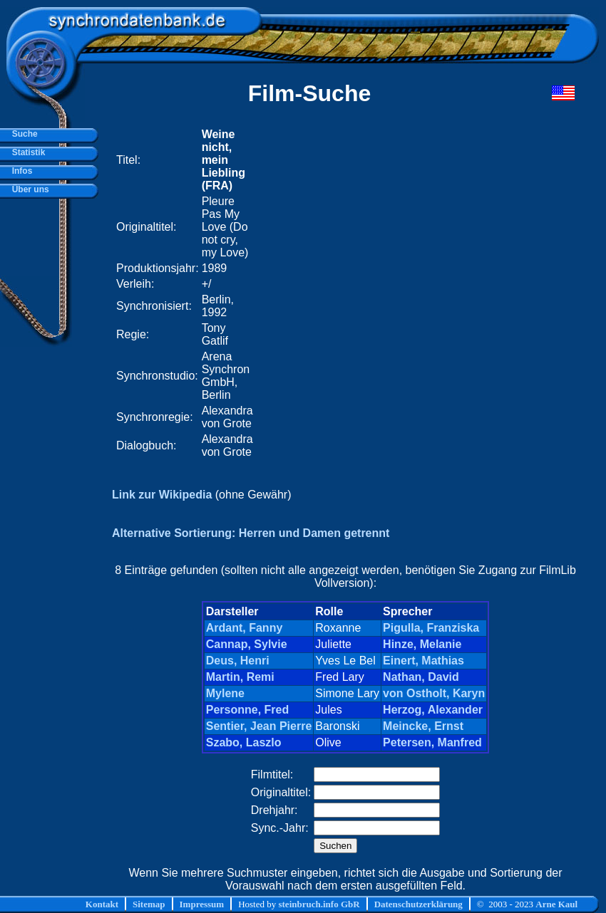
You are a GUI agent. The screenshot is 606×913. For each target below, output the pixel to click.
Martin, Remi (240, 677)
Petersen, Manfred (432, 742)
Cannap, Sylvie (246, 644)
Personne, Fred (247, 710)
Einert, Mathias (423, 660)
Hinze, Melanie (422, 644)
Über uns (28, 189)
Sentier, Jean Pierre (259, 726)
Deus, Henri (237, 660)
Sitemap (149, 904)
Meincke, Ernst (423, 726)
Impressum (202, 904)
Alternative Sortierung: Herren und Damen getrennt (250, 533)
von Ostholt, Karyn (434, 693)
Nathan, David (421, 677)
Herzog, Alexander (433, 710)
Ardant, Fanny (244, 628)
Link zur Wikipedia (162, 495)
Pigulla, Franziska (431, 628)
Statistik (26, 152)
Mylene (225, 693)
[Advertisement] (388, 293)
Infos (19, 171)
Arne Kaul (556, 904)
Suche (22, 134)
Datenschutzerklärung (418, 904)
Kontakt (102, 904)
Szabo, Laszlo (244, 742)
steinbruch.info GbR (318, 904)
